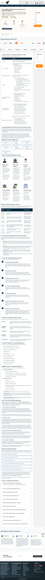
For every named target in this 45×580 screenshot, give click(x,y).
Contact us (25, 575)
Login (39, 1)
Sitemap (24, 574)
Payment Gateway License (16, 574)
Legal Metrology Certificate (16, 569)
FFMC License (14, 570)
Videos (24, 573)
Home (2, 33)
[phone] (38, 19)
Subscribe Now (38, 556)
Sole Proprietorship (4, 571)
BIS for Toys (14, 573)
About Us (24, 564)
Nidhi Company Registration (5, 569)
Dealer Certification (15, 564)
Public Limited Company (4, 570)
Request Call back (38, 25)
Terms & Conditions (26, 569)
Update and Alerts (22, 1)
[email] (38, 17)
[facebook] (35, 3)
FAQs (41, 49)
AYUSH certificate (14, 571)
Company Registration (4, 564)
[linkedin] (40, 3)
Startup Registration (4, 574)
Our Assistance (33, 49)
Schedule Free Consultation (6, 29)
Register (42, 1)
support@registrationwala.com (39, 571)
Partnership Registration (4, 573)
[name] (38, 15)
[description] (38, 22)
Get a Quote (35, 1)
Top (2, 577)
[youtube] (37, 3)
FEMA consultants (15, 572)
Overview (2, 49)
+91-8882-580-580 (38, 569)
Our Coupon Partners (26, 570)
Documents (17, 49)
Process (10, 49)
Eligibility (25, 49)
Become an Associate (29, 1)
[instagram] (41, 3)
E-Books (24, 571)
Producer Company (3, 572)
